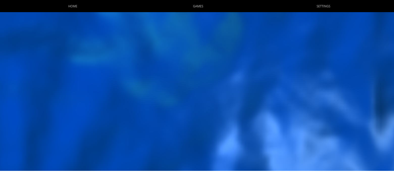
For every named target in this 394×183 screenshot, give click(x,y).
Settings (323, 6)
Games (198, 6)
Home (72, 6)
